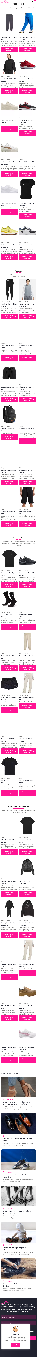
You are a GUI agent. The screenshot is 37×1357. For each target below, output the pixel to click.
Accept (15, 1345)
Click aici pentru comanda (10, 50)
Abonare (31, 1338)
